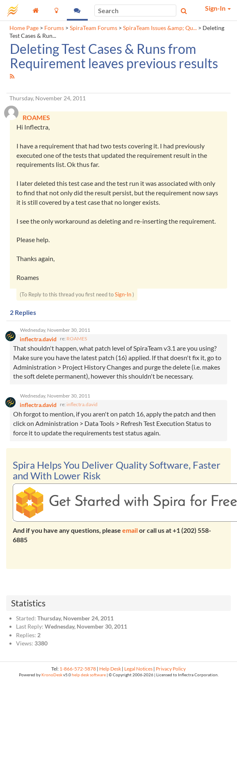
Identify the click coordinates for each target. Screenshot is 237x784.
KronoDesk (51, 675)
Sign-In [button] (218, 8)
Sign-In (123, 294)
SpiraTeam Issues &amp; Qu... (160, 28)
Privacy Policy (171, 669)
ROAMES (76, 338)
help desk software (89, 675)
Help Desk (110, 669)
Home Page (24, 28)
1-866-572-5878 (77, 669)
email (130, 530)
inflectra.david (82, 404)
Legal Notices (138, 669)
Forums (54, 28)
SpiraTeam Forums (93, 28)
